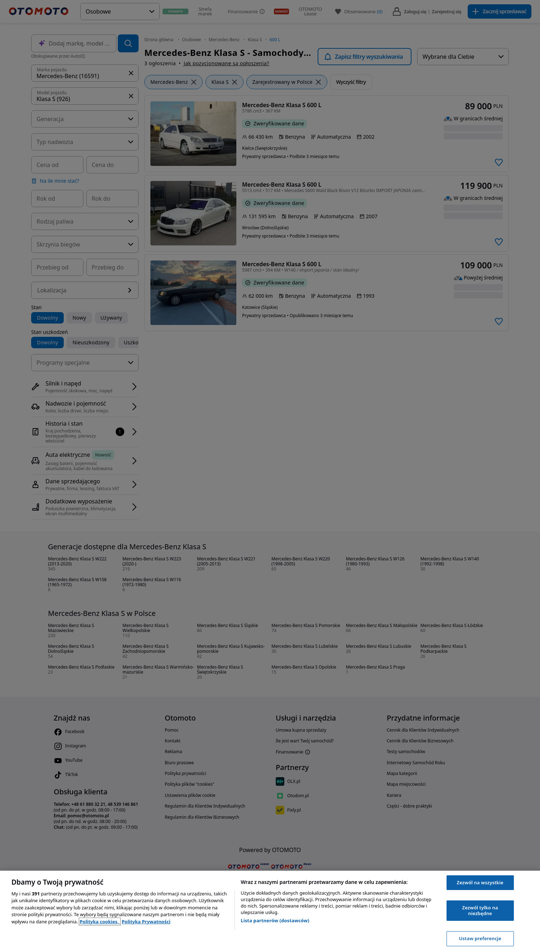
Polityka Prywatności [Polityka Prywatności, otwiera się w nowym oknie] (146, 921)
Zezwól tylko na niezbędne (480, 910)
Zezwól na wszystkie (480, 882)
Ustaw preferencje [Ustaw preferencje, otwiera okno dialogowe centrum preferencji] (480, 938)
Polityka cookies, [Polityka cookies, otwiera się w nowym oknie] (99, 921)
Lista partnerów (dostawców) (275, 920)
